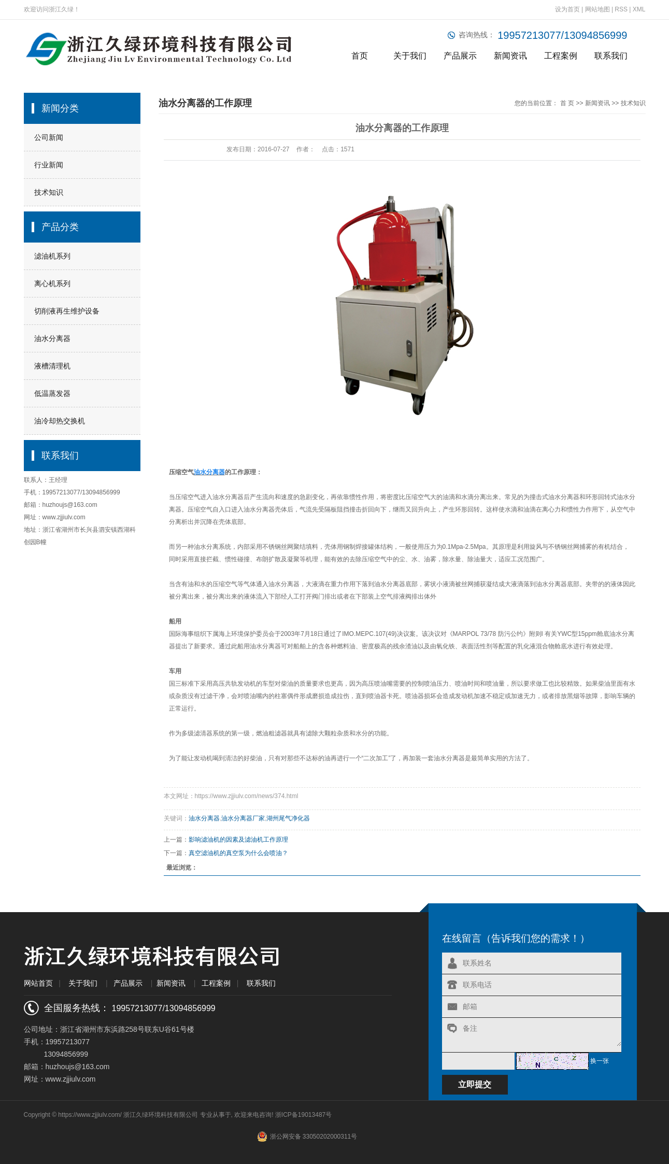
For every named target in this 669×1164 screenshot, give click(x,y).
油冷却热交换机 (59, 421)
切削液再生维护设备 (66, 311)
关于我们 (409, 55)
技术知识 (48, 192)
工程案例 (560, 55)
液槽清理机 (52, 366)
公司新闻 (48, 137)
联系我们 (611, 55)
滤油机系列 (52, 256)
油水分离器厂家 (243, 818)
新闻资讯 (510, 55)
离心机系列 (52, 283)
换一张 (599, 1060)
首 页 (567, 103)
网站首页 (38, 983)
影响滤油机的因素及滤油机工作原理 (238, 839)
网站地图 (598, 9)
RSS (621, 9)
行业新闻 (48, 165)
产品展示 (460, 55)
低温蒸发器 (52, 393)
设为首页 (567, 9)
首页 (359, 55)
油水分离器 (52, 338)
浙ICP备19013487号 (303, 1114)
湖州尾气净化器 (288, 818)
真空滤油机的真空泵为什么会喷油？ (238, 853)
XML (639, 9)
